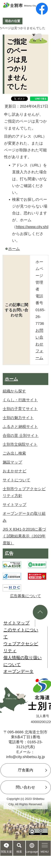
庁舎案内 (25, 770)
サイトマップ (14, 505)
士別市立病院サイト (20, 444)
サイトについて (16, 480)
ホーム (14, 249)
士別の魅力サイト (18, 418)
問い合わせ (25, 787)
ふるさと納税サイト (20, 426)
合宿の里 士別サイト (21, 435)
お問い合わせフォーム (39, 344)
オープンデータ (18, 671)
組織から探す (14, 391)
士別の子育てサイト (20, 409)
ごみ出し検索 (14, 453)
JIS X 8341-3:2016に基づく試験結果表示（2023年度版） (24, 536)
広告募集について (25, 596)
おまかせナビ (14, 471)
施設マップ (12, 462)
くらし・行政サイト (20, 400)
